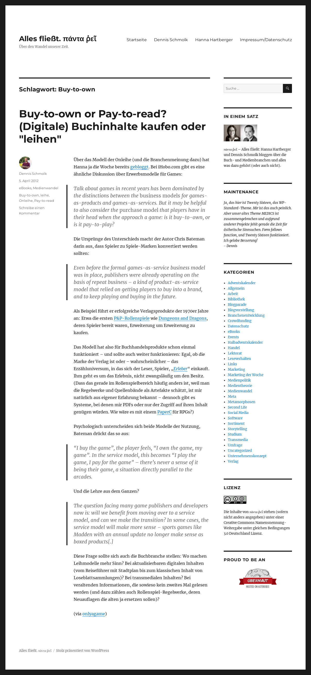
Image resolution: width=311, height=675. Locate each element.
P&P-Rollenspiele (132, 318)
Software (235, 418)
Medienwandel (45, 188)
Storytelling (237, 429)
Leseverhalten (239, 359)
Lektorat (235, 353)
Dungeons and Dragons (182, 318)
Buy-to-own (29, 195)
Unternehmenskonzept (247, 456)
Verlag (233, 461)
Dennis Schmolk (171, 39)
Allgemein (236, 288)
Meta (232, 396)
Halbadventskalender (245, 342)
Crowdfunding (240, 321)
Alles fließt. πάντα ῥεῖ (57, 38)
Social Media (238, 413)
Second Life (237, 407)
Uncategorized (240, 450)
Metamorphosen (241, 402)
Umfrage (235, 445)
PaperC (164, 411)
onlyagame (93, 613)
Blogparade (237, 304)
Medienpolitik (239, 380)
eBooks (25, 188)
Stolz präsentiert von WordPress (82, 650)
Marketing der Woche (245, 375)
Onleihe (26, 200)
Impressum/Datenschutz (266, 39)
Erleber (180, 368)
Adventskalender (242, 283)
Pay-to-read (44, 200)
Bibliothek (236, 299)
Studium (235, 434)
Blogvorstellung (241, 310)
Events (233, 337)
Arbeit (233, 294)
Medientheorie (240, 386)
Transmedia (238, 440)
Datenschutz (238, 326)
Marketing (236, 369)
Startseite (137, 39)
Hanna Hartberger (214, 39)
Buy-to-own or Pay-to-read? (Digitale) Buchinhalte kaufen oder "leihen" (112, 126)
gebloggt (139, 166)
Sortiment (236, 423)
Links (232, 364)
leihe (44, 195)
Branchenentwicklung (246, 315)
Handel (234, 348)
